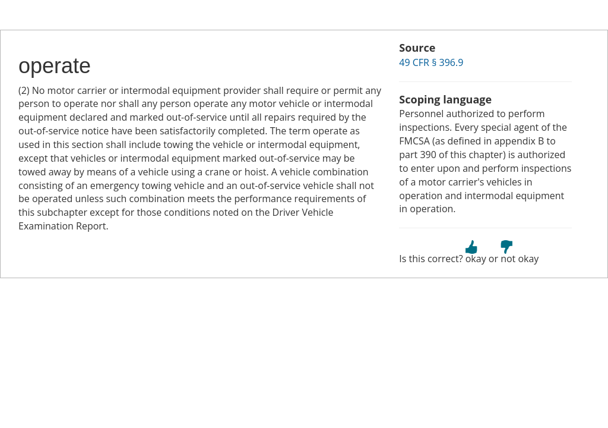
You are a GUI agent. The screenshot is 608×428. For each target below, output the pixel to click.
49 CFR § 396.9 (431, 62)
